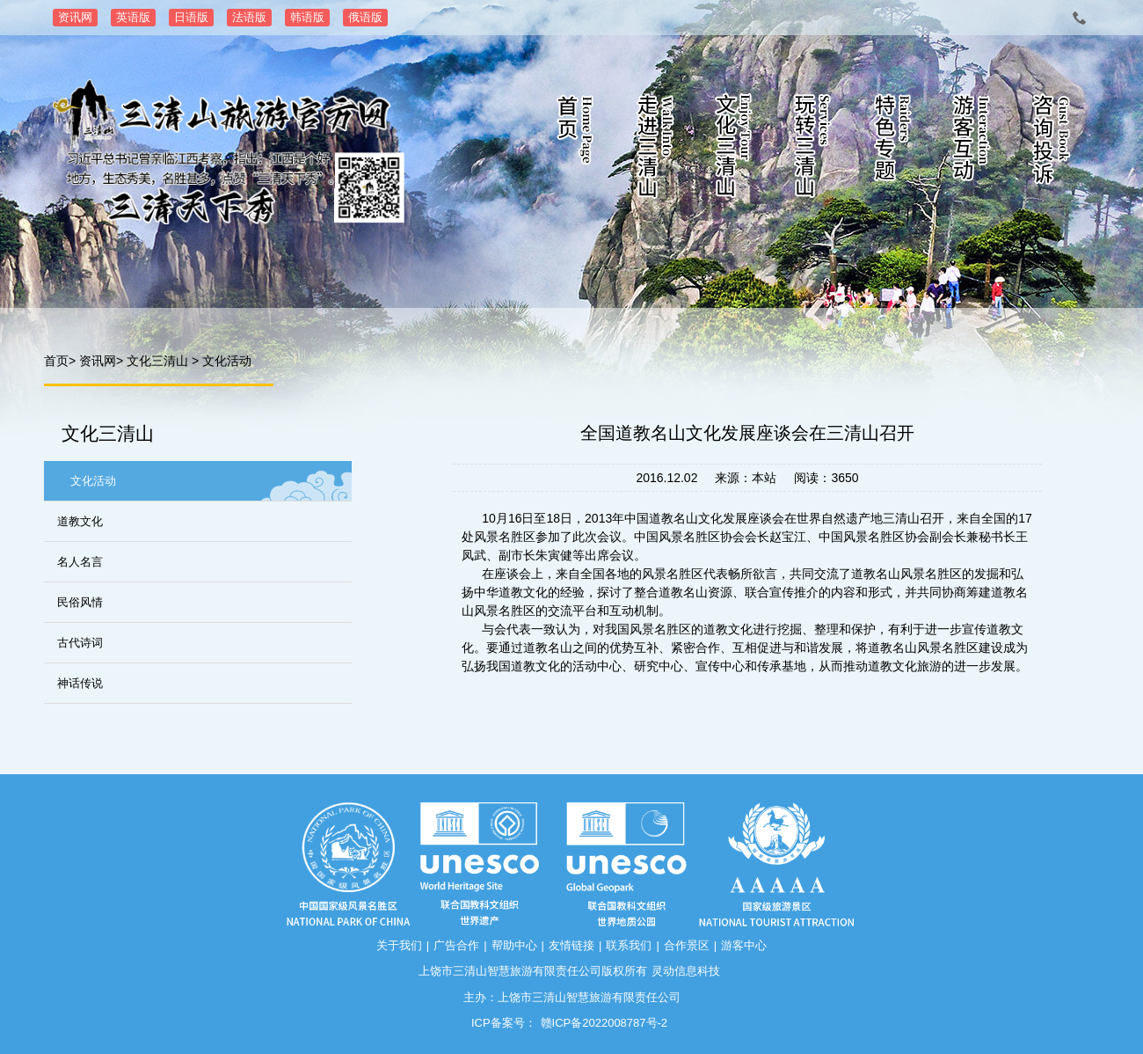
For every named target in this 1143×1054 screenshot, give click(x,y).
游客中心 (744, 945)
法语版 (249, 17)
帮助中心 (514, 945)
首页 (575, 149)
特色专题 (892, 149)
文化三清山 (734, 149)
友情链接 (571, 945)
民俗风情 (80, 602)
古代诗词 (80, 642)
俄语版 (365, 17)
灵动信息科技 (686, 970)
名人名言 (80, 561)
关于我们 (399, 945)
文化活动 (226, 361)
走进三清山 (655, 149)
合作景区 (687, 945)
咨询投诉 (1050, 149)
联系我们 (629, 945)
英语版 (133, 17)
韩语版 (307, 17)
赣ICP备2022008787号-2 (604, 1022)
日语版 (191, 17)
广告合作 (456, 945)
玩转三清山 (813, 149)
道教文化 (80, 521)
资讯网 (75, 17)
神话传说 (80, 683)
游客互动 (971, 149)
